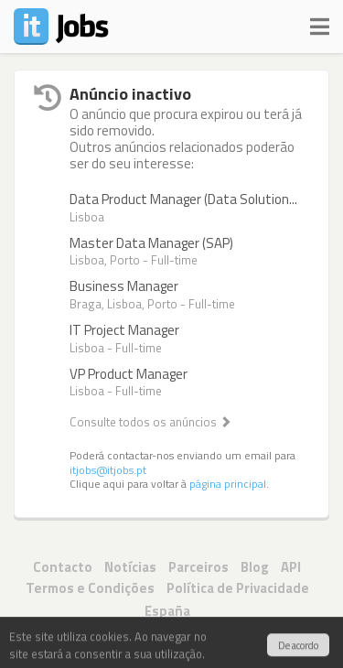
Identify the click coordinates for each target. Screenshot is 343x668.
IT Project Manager (124, 329)
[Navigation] (319, 23)
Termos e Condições (90, 587)
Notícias (130, 566)
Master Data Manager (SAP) (151, 242)
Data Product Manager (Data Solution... (183, 199)
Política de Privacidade (237, 587)
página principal (227, 484)
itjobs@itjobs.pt (108, 470)
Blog (255, 566)
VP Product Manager (129, 373)
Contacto (62, 566)
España (167, 610)
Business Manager (124, 285)
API (291, 566)
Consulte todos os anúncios (150, 422)
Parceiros (198, 566)
